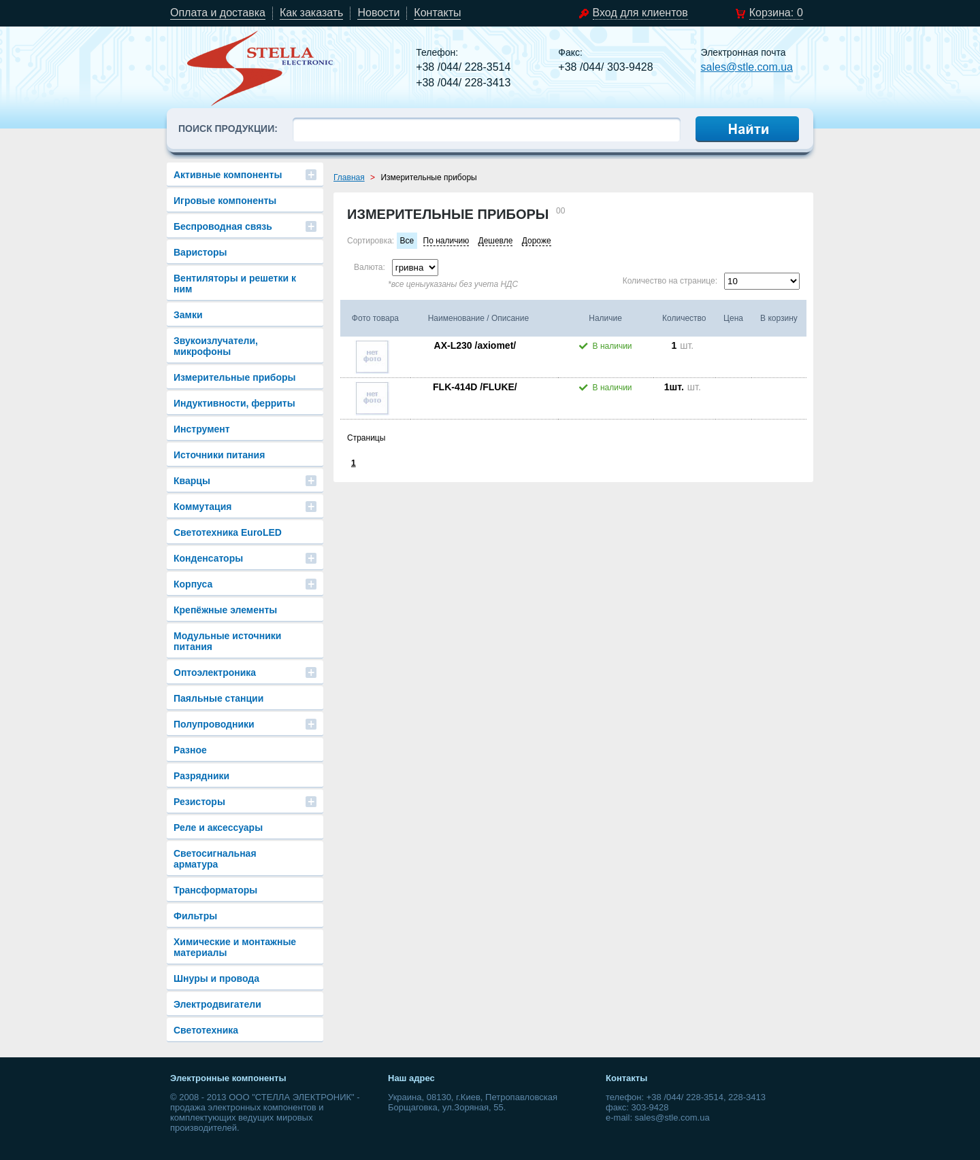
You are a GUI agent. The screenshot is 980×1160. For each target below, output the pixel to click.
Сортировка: (370, 240)
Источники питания (219, 454)
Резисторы (199, 801)
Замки (188, 314)
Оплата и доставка (217, 12)
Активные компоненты (228, 174)
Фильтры (195, 915)
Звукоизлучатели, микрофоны (216, 346)
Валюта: (369, 267)
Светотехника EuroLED (228, 532)
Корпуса (193, 584)
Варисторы (200, 252)
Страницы (366, 438)
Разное (190, 750)
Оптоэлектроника (215, 672)
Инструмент (202, 429)
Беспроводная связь (223, 226)
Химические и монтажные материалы (235, 947)
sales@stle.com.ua (747, 67)
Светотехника (206, 1030)
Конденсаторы (208, 558)
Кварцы (192, 480)
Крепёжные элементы (225, 609)
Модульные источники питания (227, 641)
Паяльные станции (218, 698)
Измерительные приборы (235, 377)
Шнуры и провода (216, 978)
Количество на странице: (670, 281)
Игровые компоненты (225, 200)
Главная (349, 177)
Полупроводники (214, 724)
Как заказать (312, 12)
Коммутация (202, 506)
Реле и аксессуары (218, 827)
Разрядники (201, 775)
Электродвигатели (217, 1004)
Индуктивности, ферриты (234, 403)
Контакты (437, 12)
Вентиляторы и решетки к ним (235, 283)
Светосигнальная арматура (215, 859)
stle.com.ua (260, 68)
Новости (378, 12)
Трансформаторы (215, 890)
